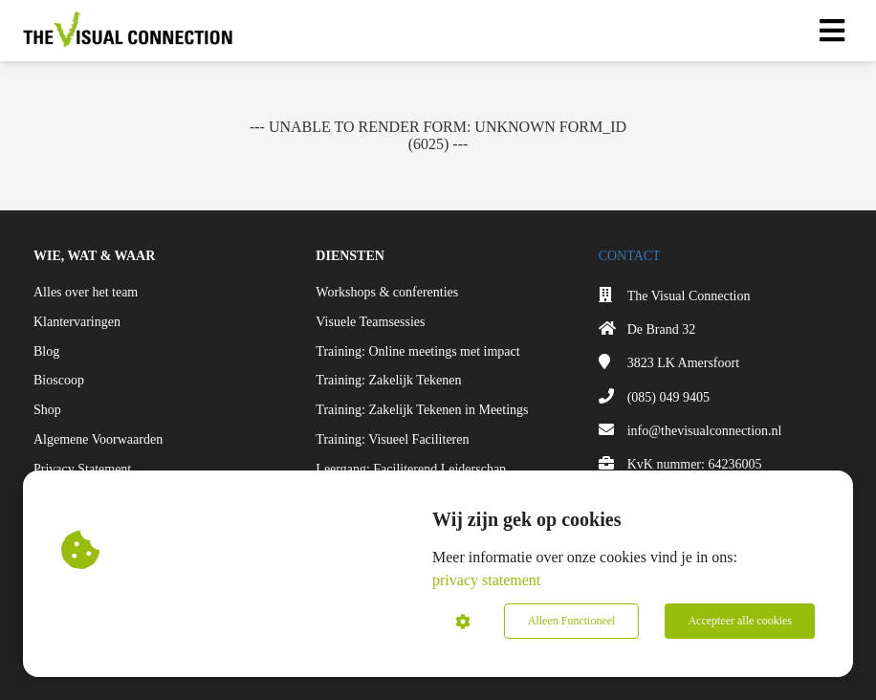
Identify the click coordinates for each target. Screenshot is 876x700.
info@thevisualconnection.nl (704, 431)
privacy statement (486, 580)
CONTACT (630, 256)
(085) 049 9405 (668, 397)
